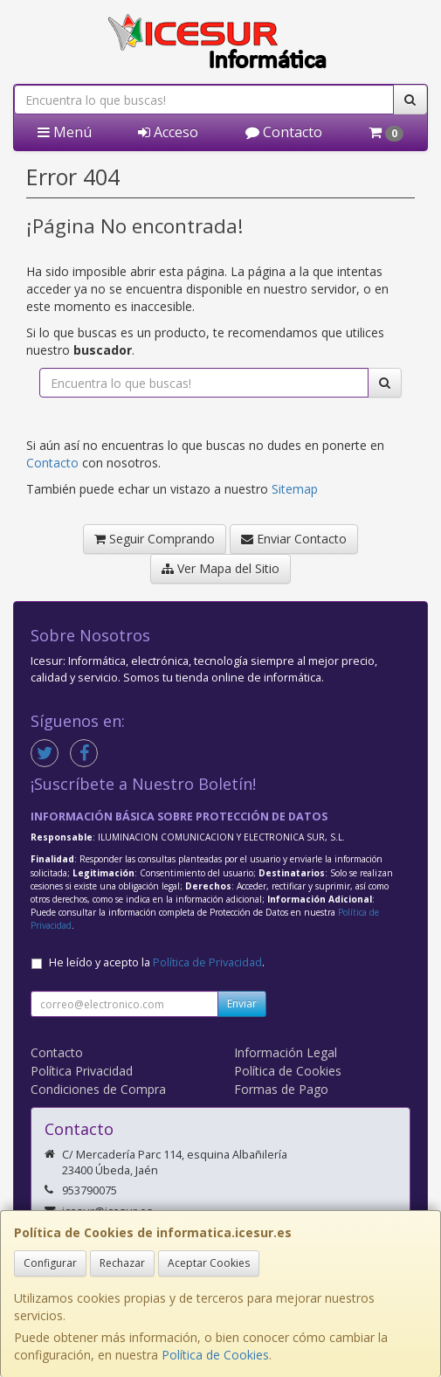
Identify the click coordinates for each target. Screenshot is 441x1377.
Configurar (50, 1263)
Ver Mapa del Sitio (220, 568)
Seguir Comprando (154, 538)
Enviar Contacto (294, 538)
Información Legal (285, 1052)
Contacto (283, 132)
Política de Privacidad (207, 962)
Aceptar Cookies (209, 1263)
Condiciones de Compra (98, 1089)
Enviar (242, 1003)
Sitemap (295, 489)
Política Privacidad (82, 1070)
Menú (65, 132)
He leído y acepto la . (157, 962)
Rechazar (122, 1263)
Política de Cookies (215, 1354)
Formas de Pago (281, 1089)
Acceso (168, 132)
